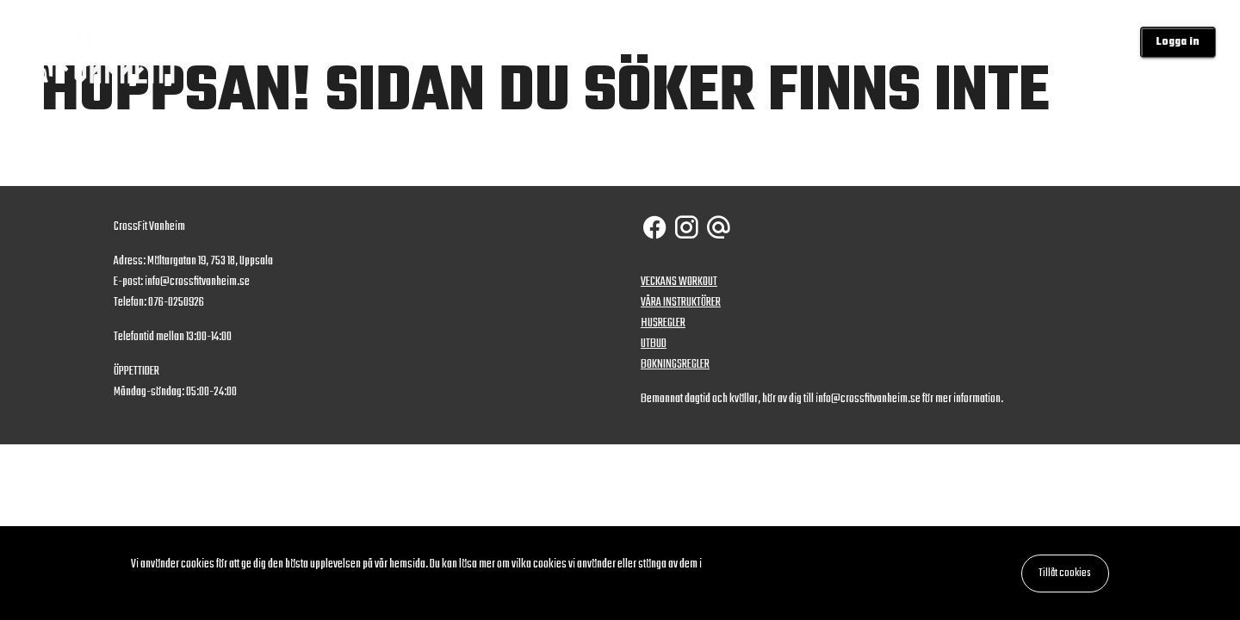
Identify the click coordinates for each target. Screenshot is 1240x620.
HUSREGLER (663, 323)
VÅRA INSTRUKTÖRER (681, 303)
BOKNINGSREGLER (675, 365)
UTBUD (653, 344)
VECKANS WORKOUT (679, 282)
